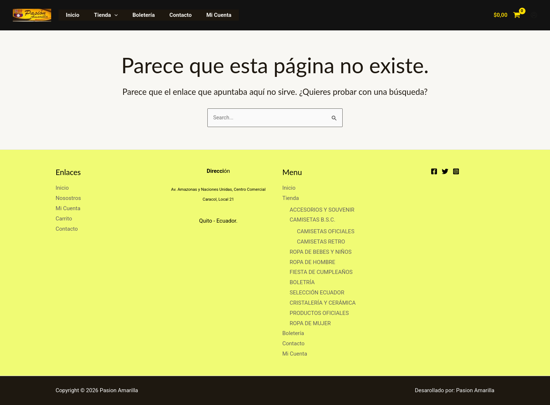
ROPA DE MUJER (310, 323)
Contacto (168, 15)
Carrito (64, 218)
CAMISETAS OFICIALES (325, 231)
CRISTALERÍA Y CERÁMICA (322, 303)
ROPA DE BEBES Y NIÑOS (320, 252)
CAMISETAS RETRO (321, 241)
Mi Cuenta (202, 15)
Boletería (134, 15)
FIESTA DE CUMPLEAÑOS (321, 272)
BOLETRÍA (302, 282)
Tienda (100, 15)
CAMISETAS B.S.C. (312, 220)
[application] (108, 15)
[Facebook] (434, 171)
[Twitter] (445, 171)
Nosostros (68, 198)
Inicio (71, 15)
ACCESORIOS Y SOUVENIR (322, 210)
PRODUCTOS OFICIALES (319, 313)
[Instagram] (456, 171)
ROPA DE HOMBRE (312, 262)
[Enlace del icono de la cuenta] (534, 15)
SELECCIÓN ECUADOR (317, 292)
